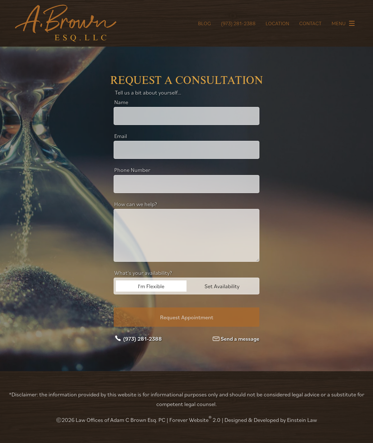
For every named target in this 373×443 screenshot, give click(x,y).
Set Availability (222, 286)
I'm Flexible (151, 286)
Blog (204, 23)
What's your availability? (143, 272)
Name (121, 102)
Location (277, 23)
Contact (310, 23)
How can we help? (135, 204)
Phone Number (132, 169)
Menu (345, 23)
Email (120, 136)
